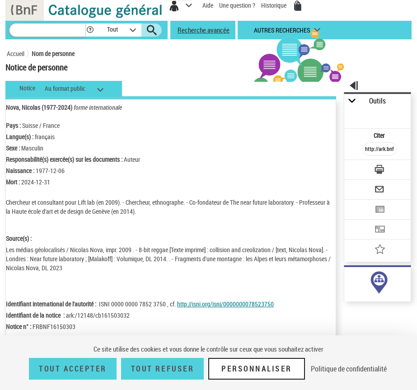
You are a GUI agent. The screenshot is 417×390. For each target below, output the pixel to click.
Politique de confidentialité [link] (349, 369)
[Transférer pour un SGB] (380, 230)
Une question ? (237, 5)
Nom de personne (53, 53)
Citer (380, 135)
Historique (274, 5)
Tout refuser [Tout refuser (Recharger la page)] (162, 369)
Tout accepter (73, 369)
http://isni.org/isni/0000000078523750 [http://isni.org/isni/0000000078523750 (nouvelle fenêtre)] (225, 304)
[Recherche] (47, 30)
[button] (90, 30)
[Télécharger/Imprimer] (380, 170)
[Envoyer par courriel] (380, 190)
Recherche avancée (204, 29)
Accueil (15, 53)
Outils (377, 101)
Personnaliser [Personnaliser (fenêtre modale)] (256, 369)
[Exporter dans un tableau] (380, 210)
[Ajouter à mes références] (380, 250)
